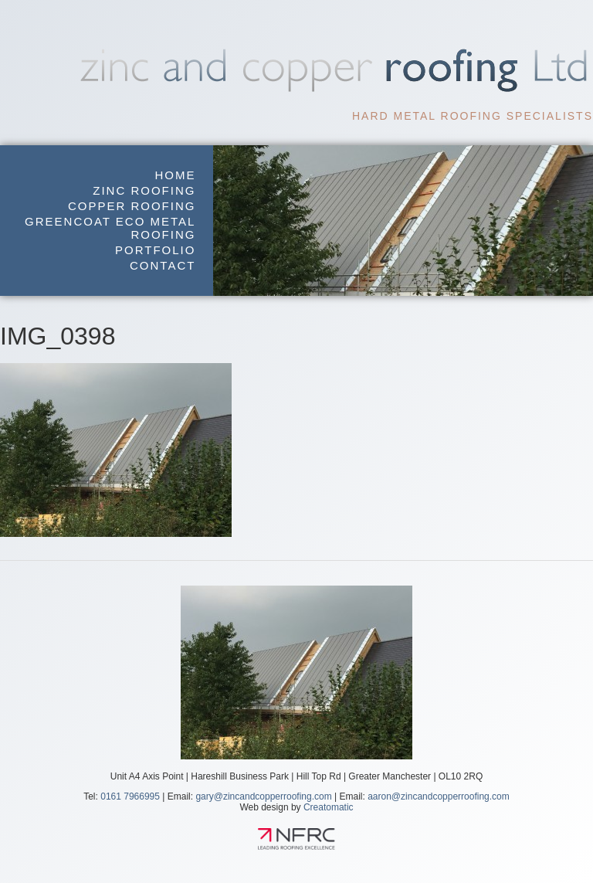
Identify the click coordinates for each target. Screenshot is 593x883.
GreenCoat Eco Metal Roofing (110, 228)
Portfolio (155, 249)
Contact (162, 265)
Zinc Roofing (144, 190)
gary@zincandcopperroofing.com (263, 796)
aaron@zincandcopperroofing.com (439, 796)
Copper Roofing (132, 205)
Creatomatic (328, 807)
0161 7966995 (130, 796)
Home (174, 175)
